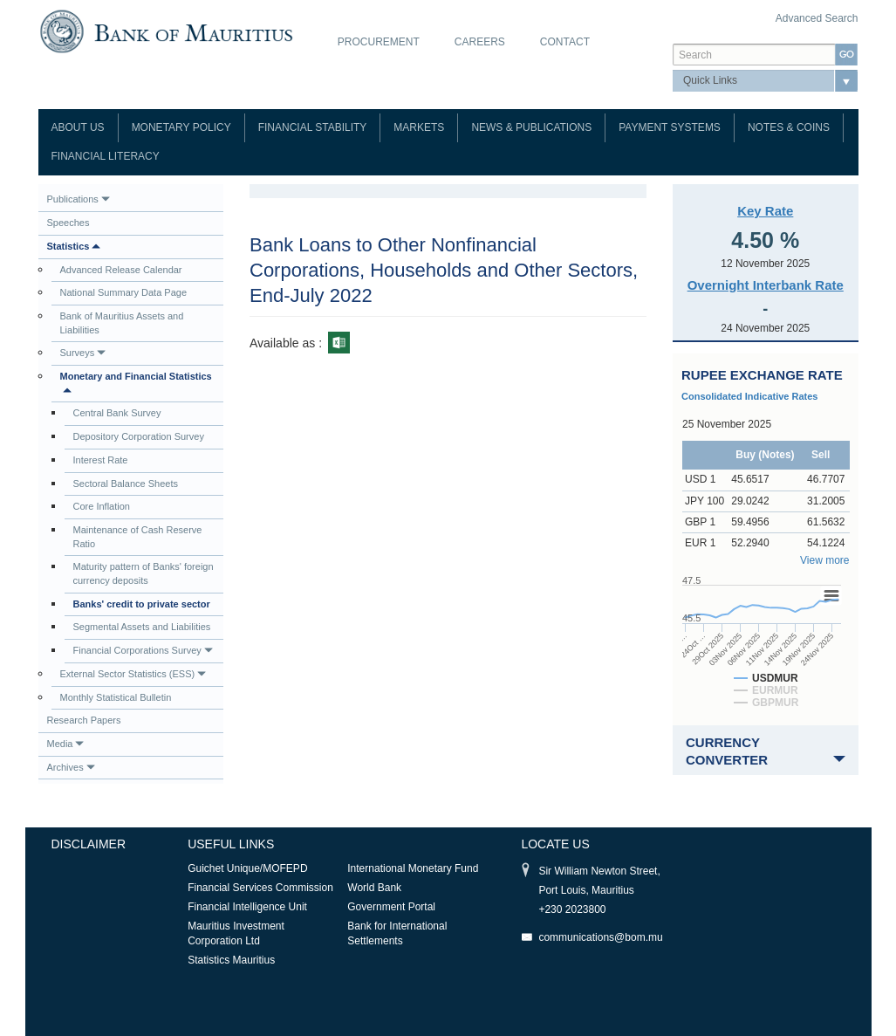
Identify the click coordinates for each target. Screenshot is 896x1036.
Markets (418, 127)
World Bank (374, 888)
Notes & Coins (789, 127)
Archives (71, 767)
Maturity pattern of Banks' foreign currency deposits (143, 573)
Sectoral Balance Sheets (125, 483)
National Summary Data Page (124, 292)
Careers (480, 42)
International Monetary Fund (412, 868)
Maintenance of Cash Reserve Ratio (137, 537)
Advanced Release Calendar (121, 269)
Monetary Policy (181, 127)
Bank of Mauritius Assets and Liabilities (122, 323)
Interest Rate (100, 460)
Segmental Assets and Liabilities (142, 626)
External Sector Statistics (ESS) (133, 674)
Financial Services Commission (260, 888)
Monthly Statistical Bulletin (116, 697)
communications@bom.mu (600, 937)
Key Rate (765, 210)
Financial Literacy (105, 156)
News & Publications (531, 127)
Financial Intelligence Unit (247, 907)
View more (824, 560)
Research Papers (84, 720)
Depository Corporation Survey (138, 436)
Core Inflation (101, 506)
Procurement (379, 42)
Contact (565, 42)
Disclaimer (89, 844)
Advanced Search (817, 18)
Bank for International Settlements (397, 933)
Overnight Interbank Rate (765, 285)
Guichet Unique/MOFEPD (247, 868)
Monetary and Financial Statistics (136, 383)
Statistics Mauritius (231, 960)
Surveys (83, 352)
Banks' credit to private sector (141, 604)
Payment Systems (670, 127)
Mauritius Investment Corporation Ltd (236, 933)
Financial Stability (312, 127)
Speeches (68, 222)
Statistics (74, 246)
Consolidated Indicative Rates (749, 396)
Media (66, 743)
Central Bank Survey (117, 413)
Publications (78, 199)
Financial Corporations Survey (143, 650)
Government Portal (391, 907)
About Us (78, 127)
